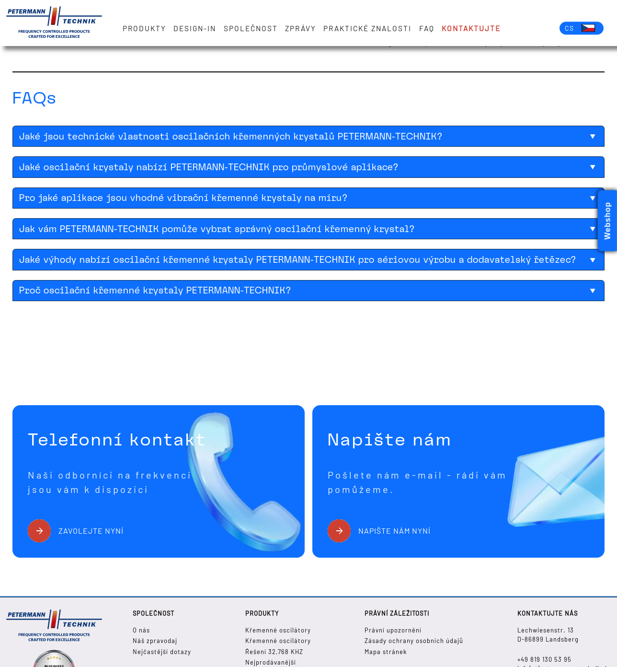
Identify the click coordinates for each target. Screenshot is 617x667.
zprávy (300, 28)
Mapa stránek (386, 651)
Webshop (608, 221)
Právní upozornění (393, 630)
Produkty (144, 28)
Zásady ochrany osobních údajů (414, 640)
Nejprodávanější (270, 662)
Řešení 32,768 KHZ (274, 651)
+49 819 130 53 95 (544, 659)
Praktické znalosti (367, 28)
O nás (141, 630)
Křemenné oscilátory (278, 630)
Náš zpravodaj (155, 640)
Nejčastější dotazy (162, 651)
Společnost (251, 28)
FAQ (426, 28)
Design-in (194, 28)
